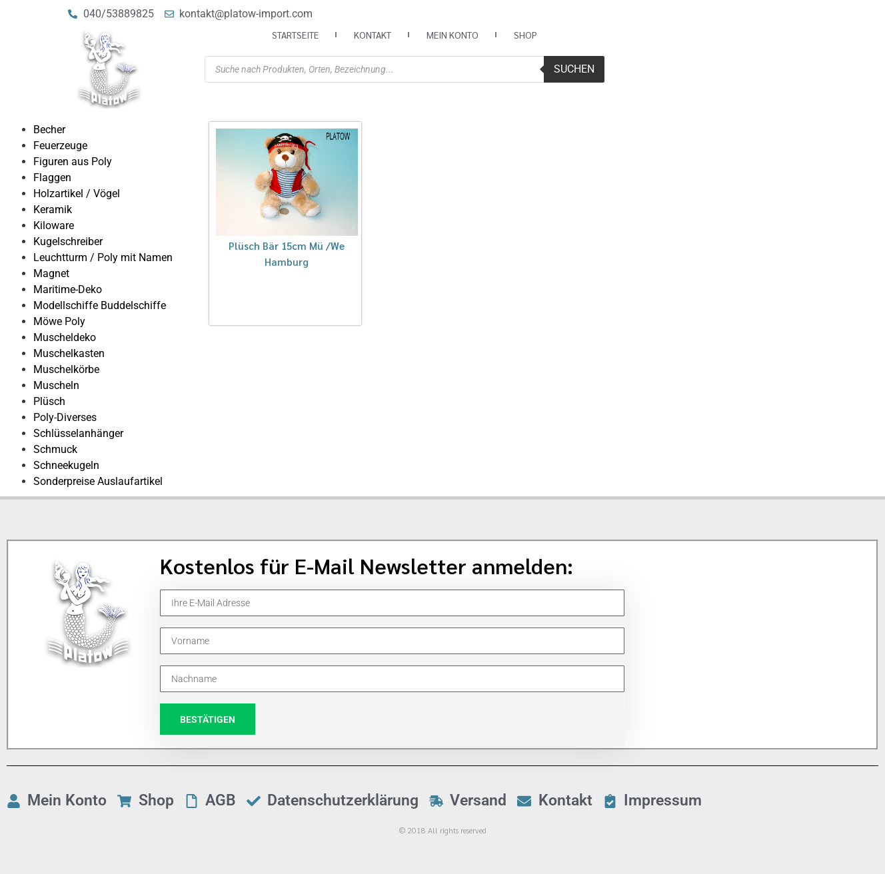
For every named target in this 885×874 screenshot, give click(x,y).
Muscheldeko (64, 337)
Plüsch (49, 401)
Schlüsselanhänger (78, 433)
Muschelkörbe (66, 369)
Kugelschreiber (68, 241)
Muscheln (56, 385)
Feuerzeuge (60, 145)
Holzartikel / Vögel (76, 193)
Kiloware (53, 225)
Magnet (51, 273)
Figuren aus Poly (72, 161)
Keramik (52, 209)
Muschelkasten (69, 353)
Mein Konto (452, 35)
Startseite (295, 35)
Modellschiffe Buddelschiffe (99, 305)
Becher (49, 129)
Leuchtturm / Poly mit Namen (103, 257)
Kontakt (372, 35)
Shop (525, 35)
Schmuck (55, 449)
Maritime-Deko (67, 289)
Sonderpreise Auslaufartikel (98, 481)
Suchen (574, 69)
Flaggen (52, 177)
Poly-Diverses (65, 417)
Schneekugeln (66, 465)
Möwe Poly (59, 321)
